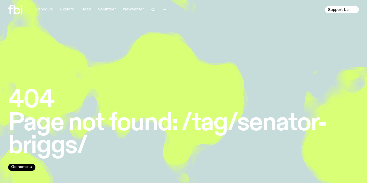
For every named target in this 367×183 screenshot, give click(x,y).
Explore (67, 9)
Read (86, 9)
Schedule (44, 9)
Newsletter (133, 9)
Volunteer (107, 9)
